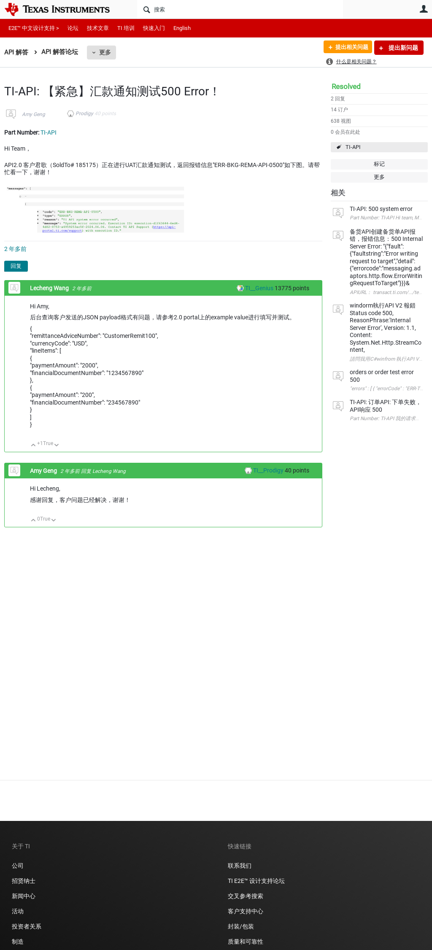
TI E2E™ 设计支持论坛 (256, 880)
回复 (16, 266)
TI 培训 (126, 28)
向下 (56, 445)
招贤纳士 (23, 880)
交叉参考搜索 (245, 896)
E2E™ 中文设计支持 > (33, 28)
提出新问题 (402, 47)
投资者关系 (26, 926)
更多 (105, 52)
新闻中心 (23, 896)
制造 (18, 941)
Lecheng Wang (50, 288)
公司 (18, 865)
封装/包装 (241, 926)
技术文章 (98, 28)
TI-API (353, 147)
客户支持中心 (245, 911)
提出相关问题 (349, 47)
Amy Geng (33, 114)
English (182, 28)
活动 (18, 911)
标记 (379, 164)
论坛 (73, 28)
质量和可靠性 (246, 941)
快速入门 (154, 28)
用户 (423, 9)
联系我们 (239, 865)
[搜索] (240, 9)
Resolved (346, 86)
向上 (33, 445)
